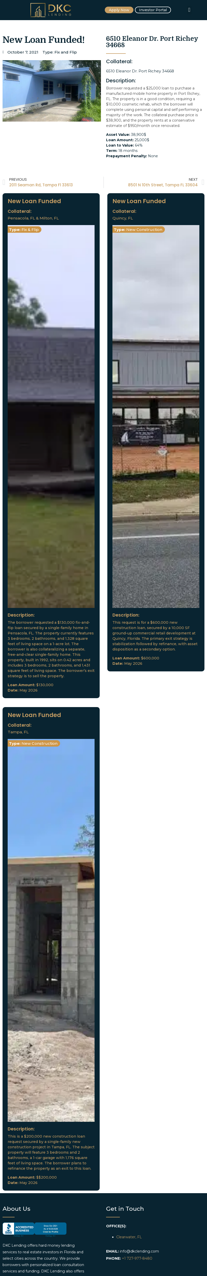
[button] (189, 10)
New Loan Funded (34, 201)
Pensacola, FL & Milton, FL (33, 218)
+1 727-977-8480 (137, 1258)
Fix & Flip (30, 229)
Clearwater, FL (129, 1237)
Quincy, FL (122, 218)
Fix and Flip (65, 52)
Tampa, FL (18, 732)
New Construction (144, 229)
